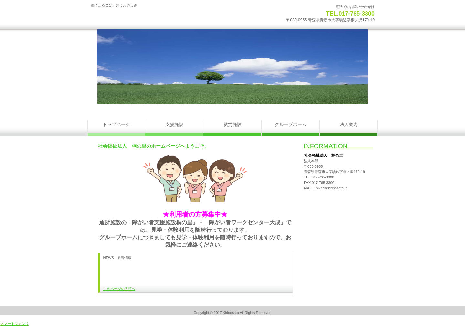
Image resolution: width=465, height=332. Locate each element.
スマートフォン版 (14, 324)
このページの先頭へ (119, 289)
